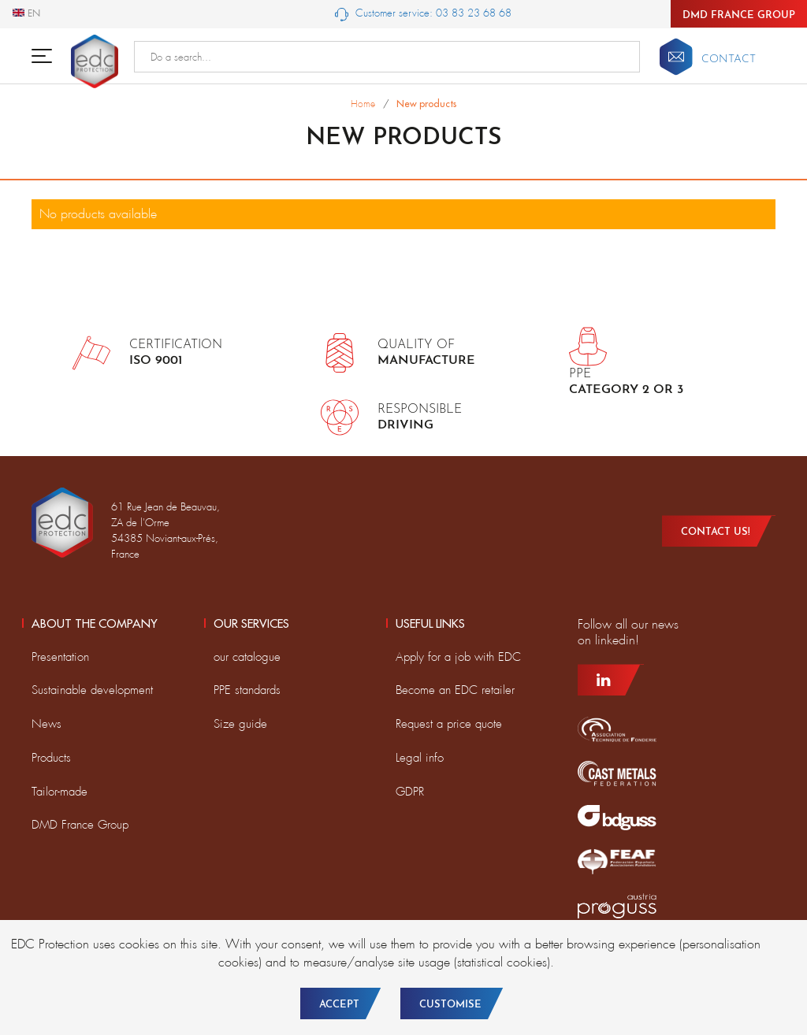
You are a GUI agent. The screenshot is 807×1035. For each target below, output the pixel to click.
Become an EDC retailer (455, 690)
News (46, 724)
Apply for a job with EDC (458, 657)
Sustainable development (92, 690)
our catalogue (247, 657)
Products (51, 758)
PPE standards (247, 690)
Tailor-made (59, 791)
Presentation (60, 657)
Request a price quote (449, 724)
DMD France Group (738, 15)
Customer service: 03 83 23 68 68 (423, 13)
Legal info (420, 758)
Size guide (240, 724)
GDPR (410, 791)
